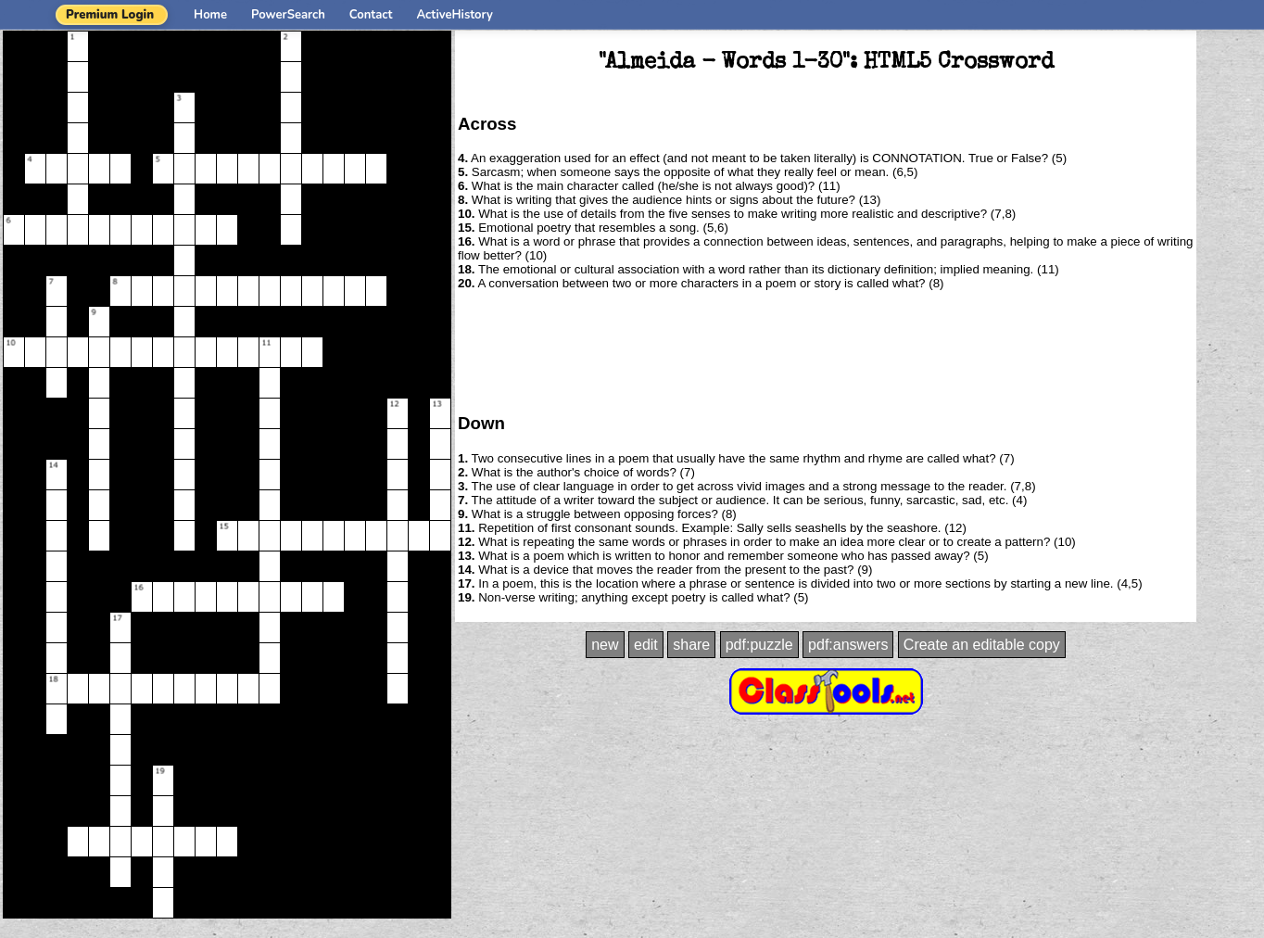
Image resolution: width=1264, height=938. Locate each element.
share (691, 645)
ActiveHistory (455, 14)
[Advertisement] (825, 350)
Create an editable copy (982, 645)
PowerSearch (288, 14)
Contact (371, 14)
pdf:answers (848, 645)
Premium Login (110, 14)
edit (646, 645)
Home (210, 14)
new (604, 645)
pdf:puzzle (759, 645)
